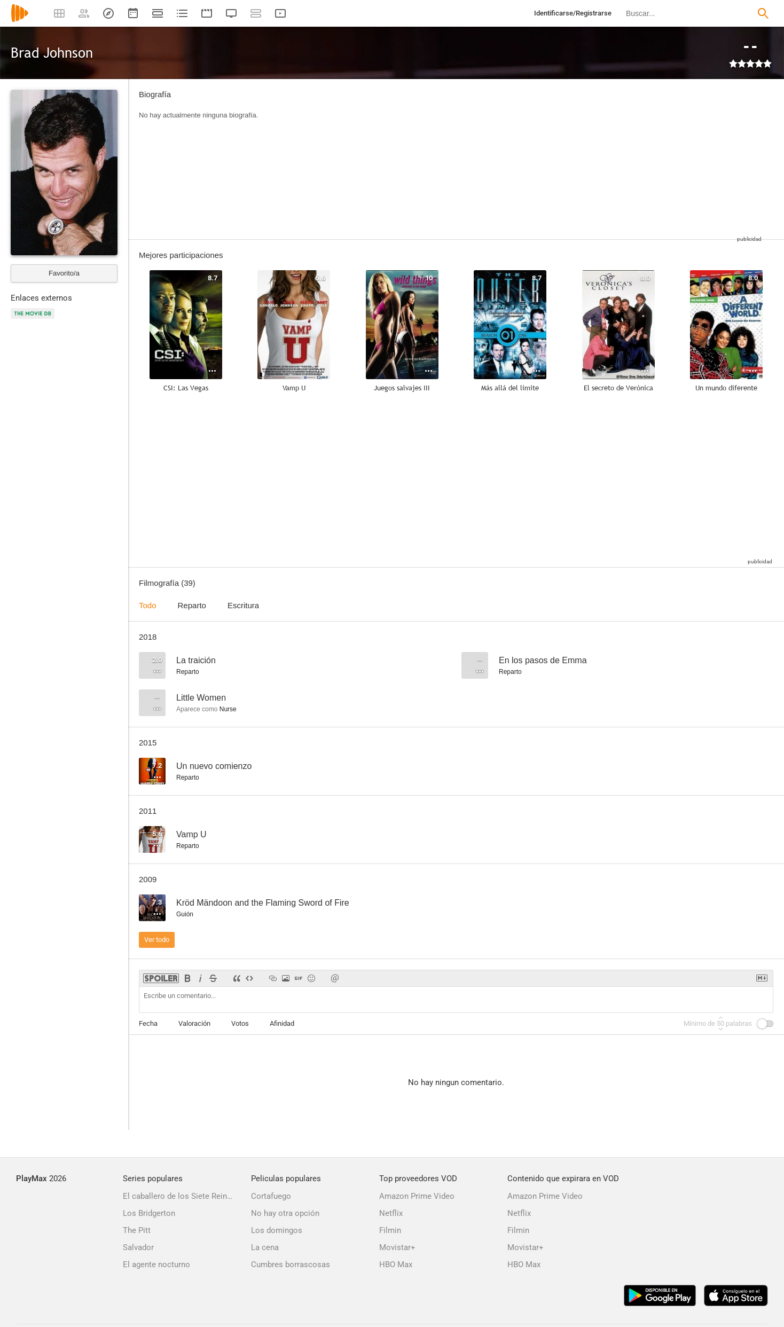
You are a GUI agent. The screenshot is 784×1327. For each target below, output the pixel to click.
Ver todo (156, 940)
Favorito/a (64, 273)
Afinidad (282, 1023)
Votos (240, 1023)
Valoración (194, 1023)
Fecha (148, 1023)
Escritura (243, 605)
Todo (147, 605)
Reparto (192, 605)
